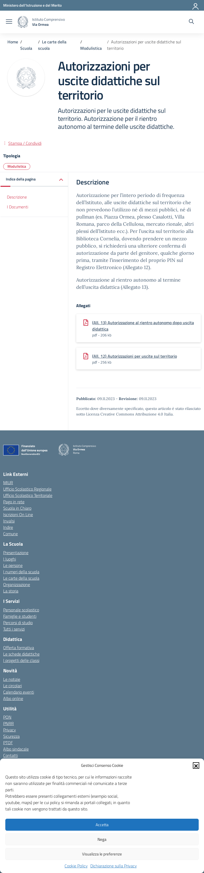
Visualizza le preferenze (102, 854)
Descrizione (17, 197)
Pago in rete (13, 502)
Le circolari (12, 685)
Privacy (9, 730)
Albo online (13, 698)
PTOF (8, 742)
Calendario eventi (18, 692)
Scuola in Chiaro (17, 508)
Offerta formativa (18, 647)
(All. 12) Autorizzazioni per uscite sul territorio (134, 356)
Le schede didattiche (21, 654)
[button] (196, 765)
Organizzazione (16, 584)
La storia (10, 591)
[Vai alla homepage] (23, 22)
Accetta (102, 825)
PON (7, 717)
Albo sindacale (16, 749)
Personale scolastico (21, 610)
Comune (10, 533)
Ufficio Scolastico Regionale (27, 489)
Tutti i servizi (14, 629)
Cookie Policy (76, 866)
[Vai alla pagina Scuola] (26, 48)
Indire (8, 527)
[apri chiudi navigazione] (9, 22)
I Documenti (17, 207)
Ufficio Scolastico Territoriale (27, 495)
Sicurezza (11, 736)
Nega (102, 839)
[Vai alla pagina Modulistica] (91, 48)
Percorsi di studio (18, 622)
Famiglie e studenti (19, 616)
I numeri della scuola (21, 572)
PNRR (8, 723)
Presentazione (15, 552)
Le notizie (11, 679)
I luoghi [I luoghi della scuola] (9, 559)
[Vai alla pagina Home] (12, 42)
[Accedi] (196, 5)
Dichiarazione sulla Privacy (113, 866)
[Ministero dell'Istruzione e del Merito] (32, 5)
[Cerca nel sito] (191, 22)
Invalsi (9, 521)
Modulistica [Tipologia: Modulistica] (16, 166)
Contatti (10, 755)
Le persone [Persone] (13, 565)
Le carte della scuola (21, 578)
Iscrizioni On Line (18, 514)
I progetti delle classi (21, 660)
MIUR (8, 482)
